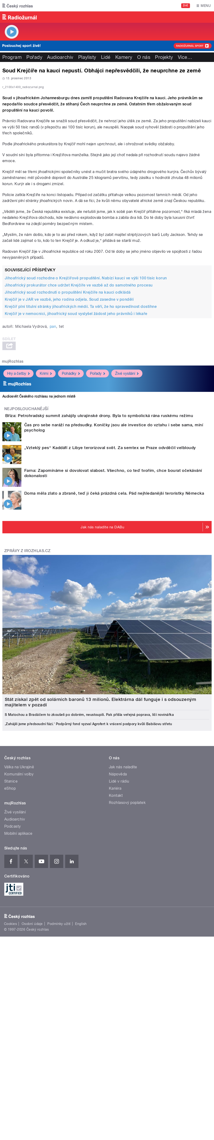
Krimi (46, 493)
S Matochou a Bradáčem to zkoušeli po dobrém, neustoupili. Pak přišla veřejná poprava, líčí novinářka (89, 848)
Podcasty (12, 960)
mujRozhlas (13, 481)
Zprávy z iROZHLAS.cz (27, 684)
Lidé (106, 57)
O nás (143, 57)
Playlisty (87, 57)
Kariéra (115, 922)
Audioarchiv (60, 57)
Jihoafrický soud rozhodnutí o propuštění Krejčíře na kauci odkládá (68, 412)
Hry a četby (18, 493)
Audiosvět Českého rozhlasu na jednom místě (38, 516)
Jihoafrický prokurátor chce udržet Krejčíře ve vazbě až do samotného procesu (78, 405)
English (81, 1057)
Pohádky (71, 493)
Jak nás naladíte (123, 900)
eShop (10, 922)
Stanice (11, 915)
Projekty (164, 57)
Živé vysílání (127, 493)
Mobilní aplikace (18, 967)
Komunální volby (19, 907)
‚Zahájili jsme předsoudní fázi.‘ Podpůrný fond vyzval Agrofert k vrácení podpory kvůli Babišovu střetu (88, 857)
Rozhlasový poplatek (127, 936)
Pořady (34, 57)
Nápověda (118, 907)
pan (53, 446)
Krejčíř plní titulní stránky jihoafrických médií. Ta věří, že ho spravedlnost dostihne (81, 426)
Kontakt (116, 929)
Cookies (10, 1057)
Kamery (123, 57)
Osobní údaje (32, 1057)
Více (185, 57)
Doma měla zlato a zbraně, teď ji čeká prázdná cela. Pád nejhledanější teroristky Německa (114, 626)
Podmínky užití (59, 1057)
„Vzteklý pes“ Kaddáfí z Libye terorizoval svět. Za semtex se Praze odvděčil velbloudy (110, 581)
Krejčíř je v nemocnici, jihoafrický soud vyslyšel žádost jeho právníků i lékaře (76, 434)
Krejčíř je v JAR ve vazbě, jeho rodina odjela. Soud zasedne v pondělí (69, 419)
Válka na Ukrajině (19, 900)
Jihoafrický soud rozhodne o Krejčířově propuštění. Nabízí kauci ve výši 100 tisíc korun (86, 398)
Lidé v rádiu (119, 915)
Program (12, 57)
